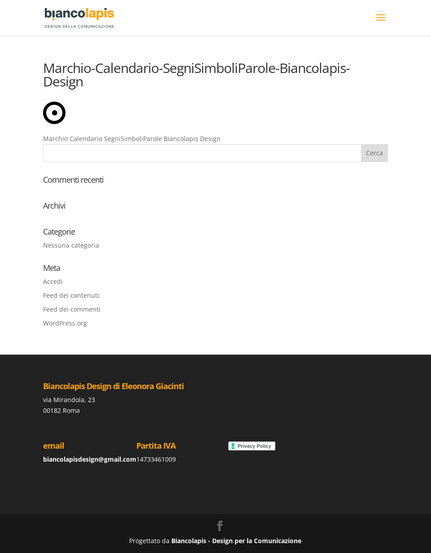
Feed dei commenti (71, 309)
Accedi (53, 281)
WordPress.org (65, 323)
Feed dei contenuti (71, 295)
